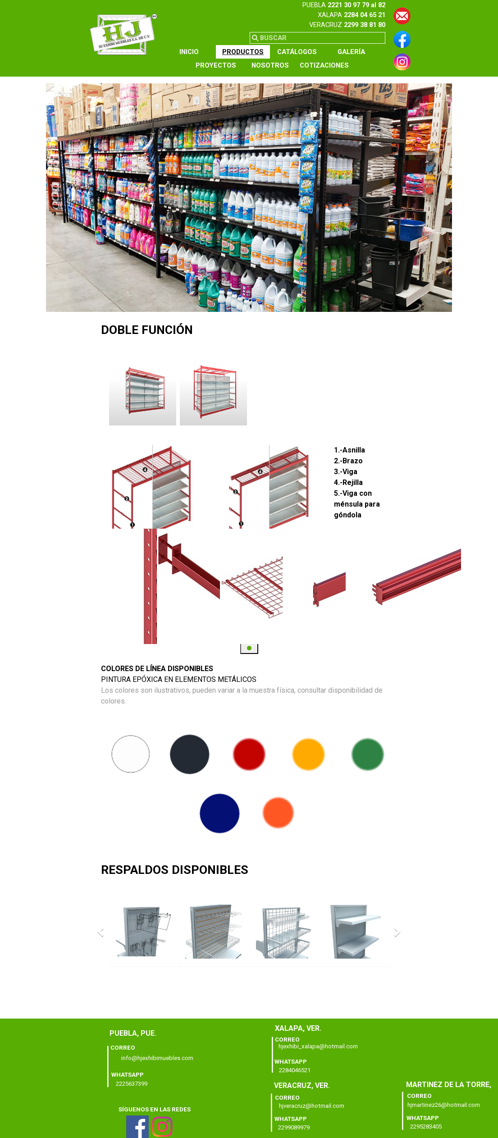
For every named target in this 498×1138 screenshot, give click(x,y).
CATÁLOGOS (297, 52)
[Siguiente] (395, 392)
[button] (402, 11)
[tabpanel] (329, 15)
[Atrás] (102, 392)
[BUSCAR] (317, 38)
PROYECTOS (216, 65)
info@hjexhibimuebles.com (157, 1058)
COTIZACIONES (324, 65)
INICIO (189, 52)
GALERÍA (351, 52)
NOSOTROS (270, 65)
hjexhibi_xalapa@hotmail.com (318, 1046)
